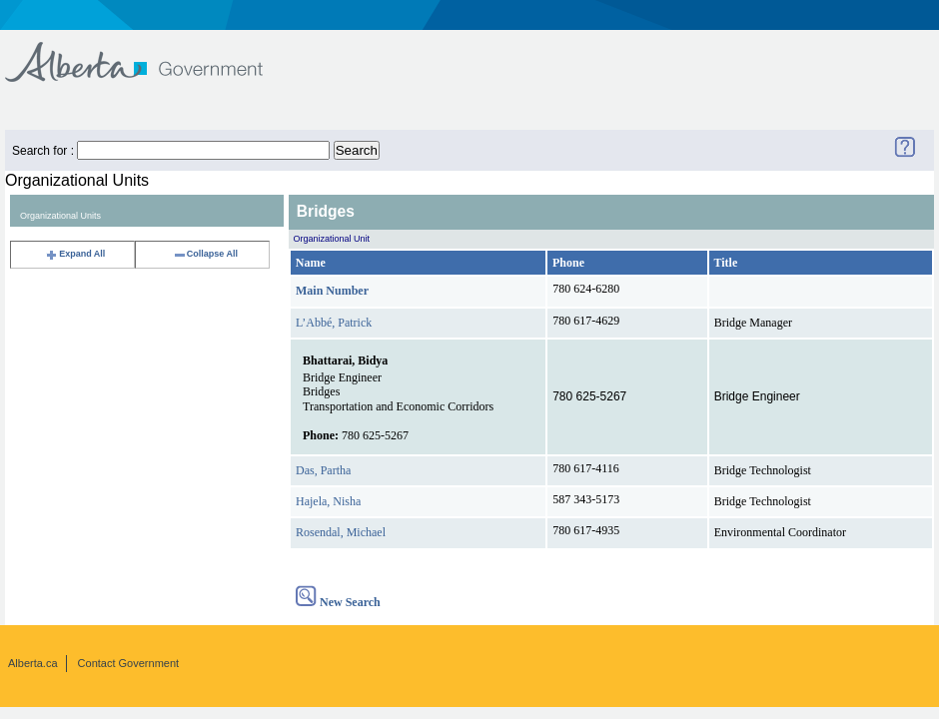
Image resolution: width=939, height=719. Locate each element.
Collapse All (205, 254)
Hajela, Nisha (328, 501)
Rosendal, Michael (341, 532)
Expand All (75, 254)
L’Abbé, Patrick (334, 323)
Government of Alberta (150, 52)
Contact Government (129, 663)
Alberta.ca (33, 663)
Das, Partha (323, 470)
